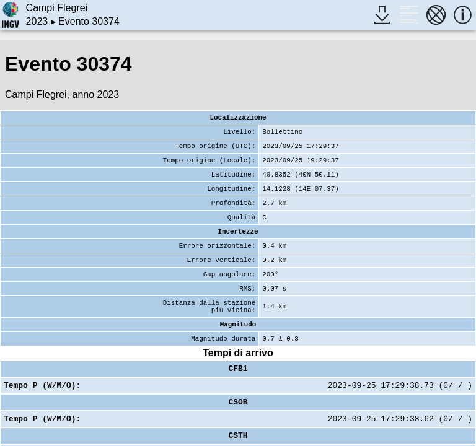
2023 (37, 21)
